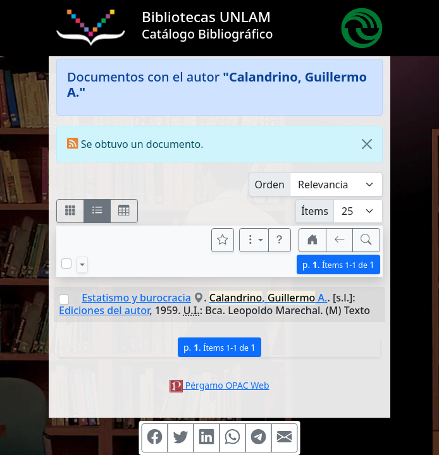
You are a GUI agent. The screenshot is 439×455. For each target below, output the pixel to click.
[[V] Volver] (340, 240)
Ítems (314, 211)
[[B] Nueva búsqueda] (366, 240)
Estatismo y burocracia (136, 298)
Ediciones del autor (104, 310)
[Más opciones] (254, 240)
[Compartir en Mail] (284, 437)
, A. (268, 298)
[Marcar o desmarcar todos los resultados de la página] (66, 263)
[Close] (367, 144)
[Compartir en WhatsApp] (233, 437)
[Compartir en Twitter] (181, 437)
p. (338, 264)
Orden (269, 184)
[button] (279, 240)
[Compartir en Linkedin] (207, 437)
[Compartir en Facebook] (155, 437)
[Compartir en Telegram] (258, 437)
